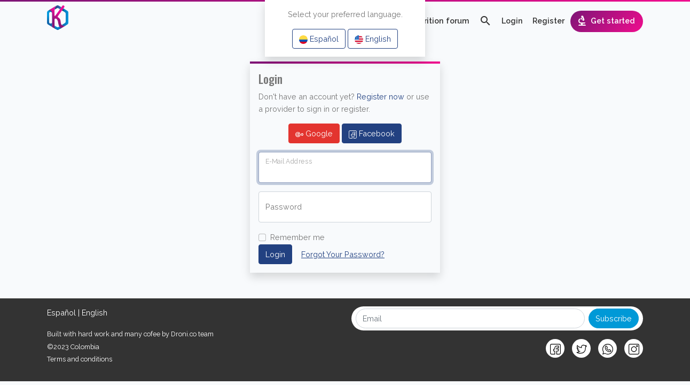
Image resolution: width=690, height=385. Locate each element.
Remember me (297, 237)
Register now (380, 96)
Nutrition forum (439, 20)
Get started (605, 20)
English (373, 39)
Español (319, 39)
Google (314, 133)
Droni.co (184, 334)
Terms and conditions (79, 359)
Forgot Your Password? (343, 254)
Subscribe (613, 318)
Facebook (372, 133)
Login (512, 20)
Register (548, 20)
